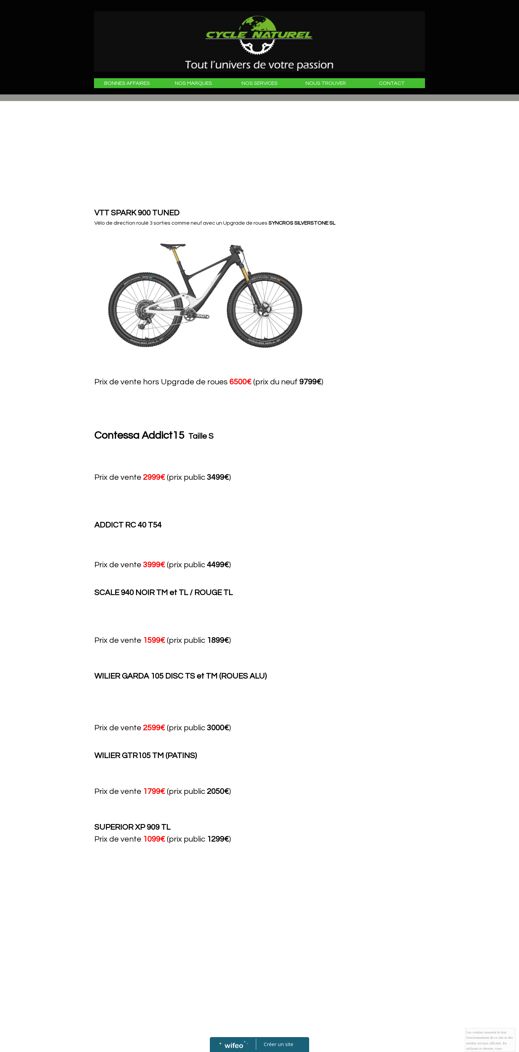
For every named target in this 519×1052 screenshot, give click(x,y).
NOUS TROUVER (326, 83)
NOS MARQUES (193, 83)
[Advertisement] (223, 157)
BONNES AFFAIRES (127, 83)
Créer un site (278, 1044)
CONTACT (392, 83)
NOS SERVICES (260, 83)
